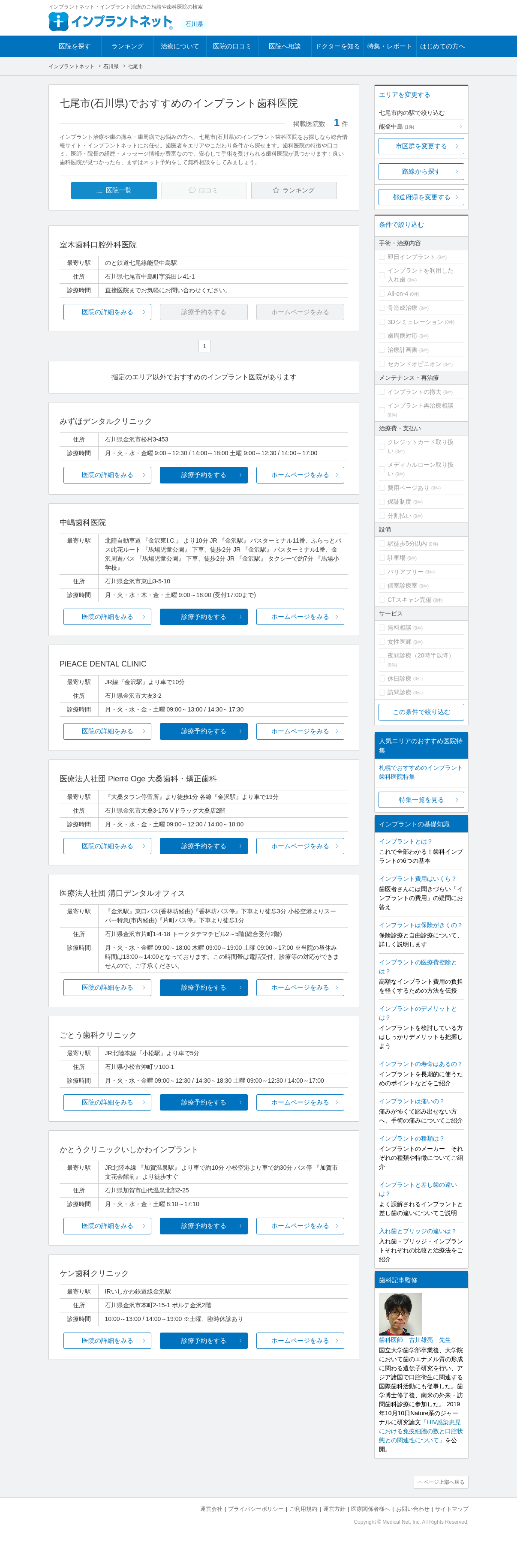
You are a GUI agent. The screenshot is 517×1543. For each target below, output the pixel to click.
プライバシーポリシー (256, 1509)
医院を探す (75, 46)
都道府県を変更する (422, 197)
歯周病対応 (403, 335)
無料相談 (400, 627)
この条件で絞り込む (422, 711)
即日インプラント (412, 256)
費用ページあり (409, 487)
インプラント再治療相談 (421, 405)
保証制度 (400, 501)
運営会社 (211, 1509)
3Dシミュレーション (415, 321)
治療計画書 (403, 349)
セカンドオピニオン (415, 363)
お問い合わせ (413, 1509)
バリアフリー (406, 571)
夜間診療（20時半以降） (421, 655)
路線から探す (421, 171)
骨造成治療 (403, 307)
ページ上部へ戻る (444, 1482)
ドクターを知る (337, 46)
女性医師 (400, 641)
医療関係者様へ (370, 1509)
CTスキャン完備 (410, 599)
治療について (180, 46)
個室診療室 (403, 585)
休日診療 (400, 678)
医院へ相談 (285, 46)
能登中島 (396, 126)
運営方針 (334, 1509)
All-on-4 (398, 293)
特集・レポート (389, 46)
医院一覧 (119, 190)
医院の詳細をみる (107, 311)
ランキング (127, 46)
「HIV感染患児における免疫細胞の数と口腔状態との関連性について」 (421, 1431)
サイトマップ (452, 1509)
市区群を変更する (421, 146)
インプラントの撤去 (415, 391)
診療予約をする (203, 474)
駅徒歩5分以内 (407, 543)
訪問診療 (400, 692)
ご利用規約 (303, 1509)
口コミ (208, 190)
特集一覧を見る (421, 799)
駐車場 (397, 557)
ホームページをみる (300, 474)
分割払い (400, 515)
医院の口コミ (232, 46)
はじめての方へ (442, 46)
